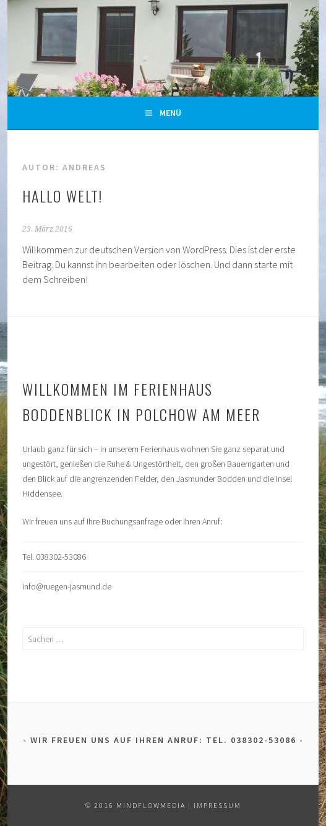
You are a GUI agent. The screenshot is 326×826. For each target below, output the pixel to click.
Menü (170, 112)
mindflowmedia (151, 805)
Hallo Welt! (62, 196)
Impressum (217, 805)
